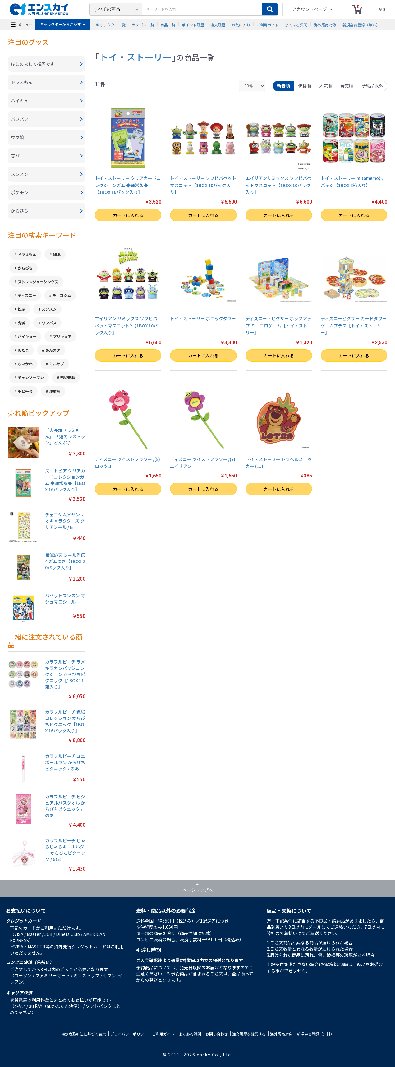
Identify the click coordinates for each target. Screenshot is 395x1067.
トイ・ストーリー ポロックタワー (203, 318)
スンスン (49, 309)
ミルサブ (56, 363)
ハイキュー (27, 336)
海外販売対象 (325, 24)
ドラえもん (27, 254)
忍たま (23, 350)
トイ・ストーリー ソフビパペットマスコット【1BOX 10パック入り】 (203, 185)
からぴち (25, 267)
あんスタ (52, 350)
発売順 (346, 85)
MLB (57, 254)
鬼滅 (21, 322)
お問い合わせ (216, 1033)
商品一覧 (167, 24)
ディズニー (27, 295)
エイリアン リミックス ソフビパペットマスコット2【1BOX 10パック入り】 (126, 325)
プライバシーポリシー (129, 1033)
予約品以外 (372, 85)
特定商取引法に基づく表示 (83, 1033)
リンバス (49, 322)
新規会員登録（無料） (361, 24)
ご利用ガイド (267, 24)
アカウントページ (310, 9)
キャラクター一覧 (111, 24)
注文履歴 (217, 24)
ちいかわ (25, 363)
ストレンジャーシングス (38, 281)
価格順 (304, 85)
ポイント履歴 (193, 24)
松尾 (21, 309)
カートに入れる (128, 215)
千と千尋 (25, 391)
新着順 (283, 85)
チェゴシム (62, 295)
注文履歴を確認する (249, 1033)
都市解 (54, 391)
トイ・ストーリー (135, 56)
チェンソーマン (31, 377)
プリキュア (62, 336)
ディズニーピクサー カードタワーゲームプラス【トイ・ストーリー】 (354, 325)
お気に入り (241, 24)
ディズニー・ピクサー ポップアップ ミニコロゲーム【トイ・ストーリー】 (279, 325)
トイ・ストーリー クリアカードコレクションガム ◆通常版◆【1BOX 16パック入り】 (128, 185)
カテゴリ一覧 (143, 24)
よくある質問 (296, 24)
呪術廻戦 (67, 377)
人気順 (325, 85)
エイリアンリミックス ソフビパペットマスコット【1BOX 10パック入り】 (278, 185)
